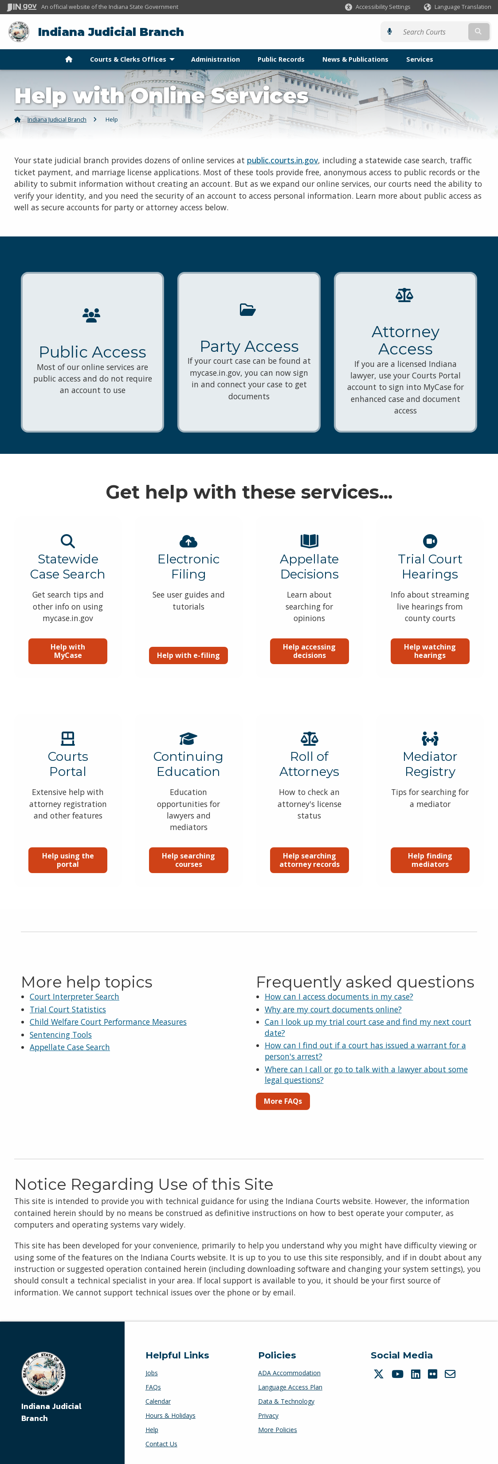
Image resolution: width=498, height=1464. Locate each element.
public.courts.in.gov (282, 160)
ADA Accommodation (289, 1373)
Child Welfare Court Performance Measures (108, 1021)
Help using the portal (68, 873)
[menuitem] (69, 59)
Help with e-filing (188, 667)
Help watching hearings (430, 663)
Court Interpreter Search (74, 996)
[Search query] (433, 31)
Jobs (151, 1373)
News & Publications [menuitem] (355, 59)
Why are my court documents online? (333, 1009)
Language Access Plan (290, 1387)
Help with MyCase (68, 663)
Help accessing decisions (309, 663)
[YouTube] (399, 1374)
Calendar (158, 1401)
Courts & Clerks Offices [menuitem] (134, 59)
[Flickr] (433, 1374)
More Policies (277, 1429)
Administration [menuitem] (215, 59)
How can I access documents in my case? (339, 996)
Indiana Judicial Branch (111, 32)
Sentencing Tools (61, 1034)
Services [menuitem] (419, 59)
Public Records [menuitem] (281, 59)
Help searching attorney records (309, 873)
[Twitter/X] (379, 1374)
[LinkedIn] (417, 1374)
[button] (378, 7)
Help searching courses (188, 873)
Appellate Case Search (70, 1047)
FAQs (153, 1387)
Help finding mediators (430, 873)
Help (151, 1429)
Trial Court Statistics (68, 1009)
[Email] (451, 1374)
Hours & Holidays (170, 1415)
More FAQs (283, 1101)
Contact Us (161, 1444)
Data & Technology (286, 1401)
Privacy (268, 1415)
